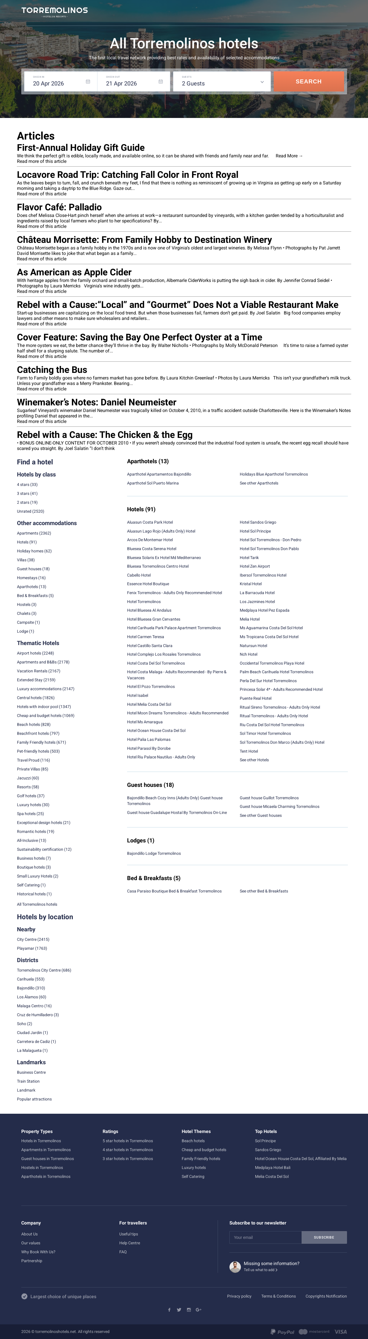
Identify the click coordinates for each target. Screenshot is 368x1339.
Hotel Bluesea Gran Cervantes (153, 619)
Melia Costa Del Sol (272, 1176)
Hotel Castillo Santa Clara (149, 645)
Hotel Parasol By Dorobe (148, 748)
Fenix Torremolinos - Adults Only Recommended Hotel (174, 592)
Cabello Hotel (139, 575)
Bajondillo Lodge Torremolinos (154, 853)
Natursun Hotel (253, 645)
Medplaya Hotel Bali (272, 1167)
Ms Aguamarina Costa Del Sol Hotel (271, 627)
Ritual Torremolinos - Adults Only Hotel (274, 716)
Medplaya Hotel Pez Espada (265, 610)
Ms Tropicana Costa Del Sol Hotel (269, 636)
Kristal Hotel (251, 583)
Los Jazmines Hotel (257, 601)
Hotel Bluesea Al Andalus (149, 610)
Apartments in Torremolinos (46, 1149)
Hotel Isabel (137, 695)
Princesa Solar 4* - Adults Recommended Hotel (281, 689)
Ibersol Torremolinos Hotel (263, 575)
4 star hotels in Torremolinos (128, 1149)
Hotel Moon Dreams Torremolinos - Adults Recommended (178, 713)
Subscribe (324, 1237)
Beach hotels (193, 1140)
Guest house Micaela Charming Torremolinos (279, 806)
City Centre (27, 939)
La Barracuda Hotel (257, 592)
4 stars (23, 484)
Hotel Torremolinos (144, 601)
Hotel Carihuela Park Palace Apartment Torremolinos (174, 627)
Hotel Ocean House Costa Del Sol (156, 730)
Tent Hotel (249, 751)
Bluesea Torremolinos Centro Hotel (158, 566)
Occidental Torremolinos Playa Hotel (272, 663)
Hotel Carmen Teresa (145, 636)
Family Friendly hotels (36, 742)
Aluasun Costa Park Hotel (150, 522)
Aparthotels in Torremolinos (45, 1176)
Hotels (22, 542)
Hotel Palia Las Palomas (148, 739)
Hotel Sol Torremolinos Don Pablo (269, 548)
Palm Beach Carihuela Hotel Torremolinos (276, 672)
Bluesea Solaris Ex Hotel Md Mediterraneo (164, 557)
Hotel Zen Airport (255, 566)
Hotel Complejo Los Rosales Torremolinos (164, 654)
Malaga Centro (30, 1006)
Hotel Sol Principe (255, 531)
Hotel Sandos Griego (258, 522)
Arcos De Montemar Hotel (150, 539)
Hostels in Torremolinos (42, 1167)
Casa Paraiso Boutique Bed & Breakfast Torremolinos (174, 891)
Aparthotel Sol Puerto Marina (153, 483)
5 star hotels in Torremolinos (128, 1140)
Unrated (24, 511)
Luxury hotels (194, 1167)
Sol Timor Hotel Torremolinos (265, 733)
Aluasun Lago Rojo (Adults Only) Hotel (161, 531)
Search (309, 81)
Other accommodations (47, 523)
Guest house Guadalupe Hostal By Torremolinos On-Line (177, 812)
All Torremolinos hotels (37, 904)
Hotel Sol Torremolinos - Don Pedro (270, 539)
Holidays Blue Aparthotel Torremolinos (274, 474)
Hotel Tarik (249, 557)
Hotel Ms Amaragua (145, 722)
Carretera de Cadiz (33, 1041)
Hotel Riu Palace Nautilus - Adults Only (161, 757)
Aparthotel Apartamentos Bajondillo (159, 474)
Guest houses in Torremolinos (47, 1158)
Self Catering (193, 1176)
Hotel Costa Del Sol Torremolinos (156, 663)
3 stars (23, 493)
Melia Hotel (250, 619)
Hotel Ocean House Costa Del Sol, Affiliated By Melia (301, 1158)
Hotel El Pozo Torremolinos (151, 686)
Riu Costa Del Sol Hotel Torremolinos (272, 724)
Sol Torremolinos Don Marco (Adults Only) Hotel (282, 742)
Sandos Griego (268, 1149)
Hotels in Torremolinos (41, 1140)
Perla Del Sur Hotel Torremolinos (268, 680)
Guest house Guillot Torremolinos (269, 798)
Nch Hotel (248, 654)
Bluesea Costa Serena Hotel (151, 548)
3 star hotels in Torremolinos (128, 1158)
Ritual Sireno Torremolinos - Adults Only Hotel (280, 707)
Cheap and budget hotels (39, 715)
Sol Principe (265, 1140)
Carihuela (25, 979)
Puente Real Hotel (255, 698)
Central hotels (29, 697)
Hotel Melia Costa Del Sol (149, 704)
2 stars (23, 502)
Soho (21, 1023)
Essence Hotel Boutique (148, 583)
